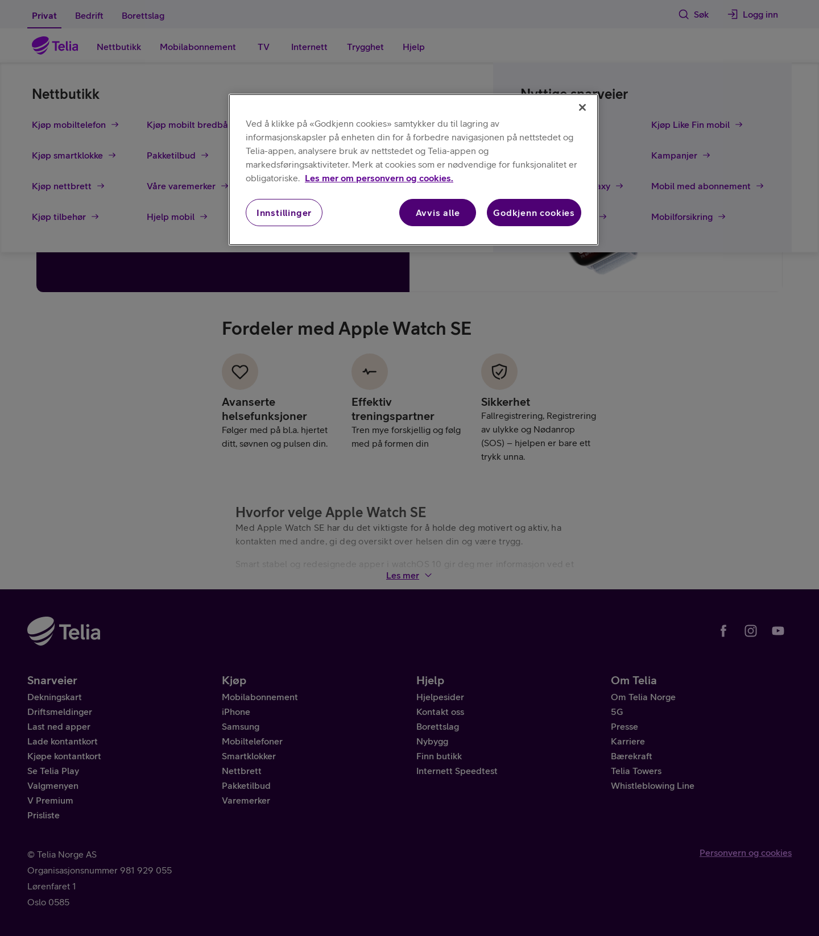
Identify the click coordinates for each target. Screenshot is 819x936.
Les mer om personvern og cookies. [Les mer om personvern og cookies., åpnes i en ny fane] (379, 178)
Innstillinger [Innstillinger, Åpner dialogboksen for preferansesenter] (284, 212)
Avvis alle (438, 212)
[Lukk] (582, 107)
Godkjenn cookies (534, 212)
